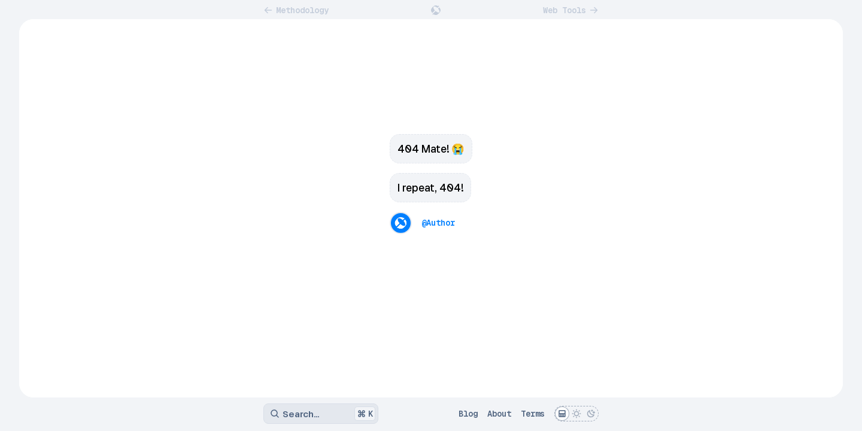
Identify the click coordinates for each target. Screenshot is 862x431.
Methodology (296, 10)
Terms (533, 413)
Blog (468, 413)
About (499, 413)
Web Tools (571, 10)
